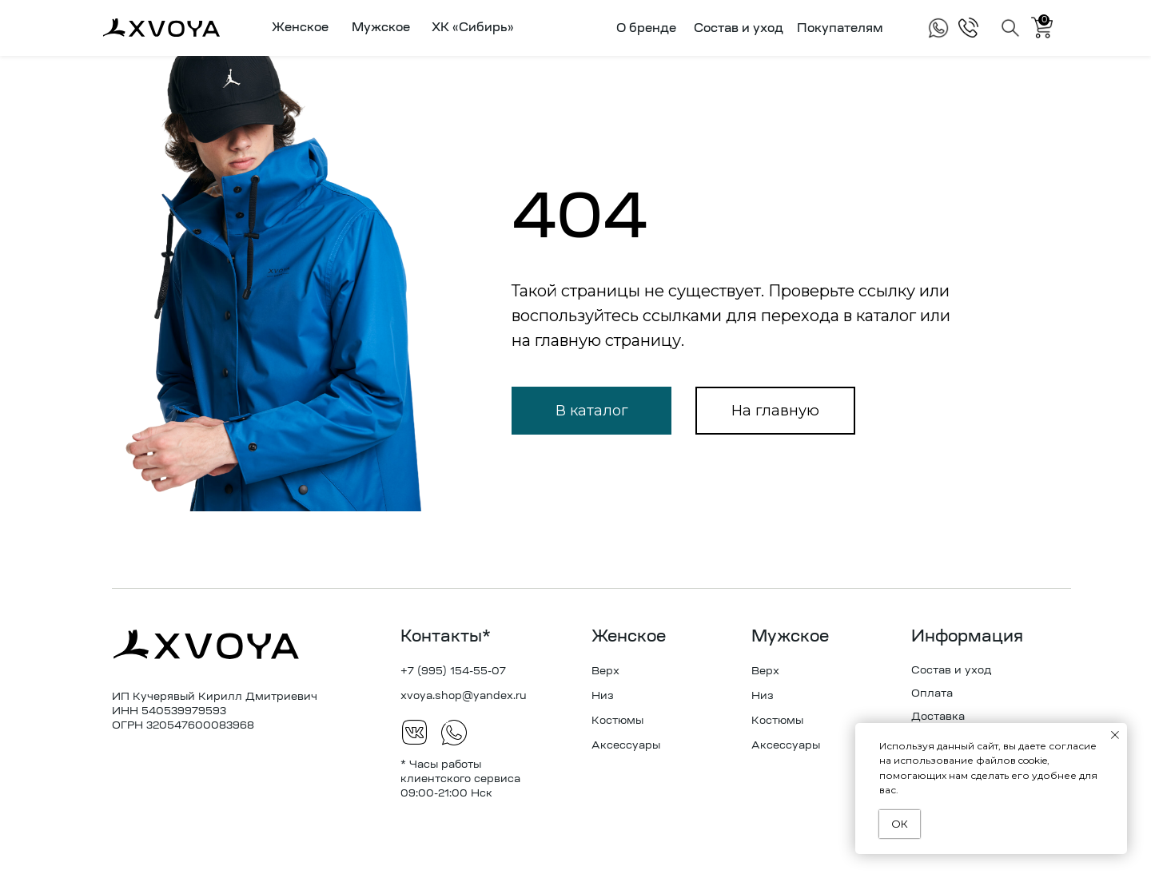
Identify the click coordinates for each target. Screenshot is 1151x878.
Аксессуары (625, 746)
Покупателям (840, 29)
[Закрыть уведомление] (1115, 735)
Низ (602, 696)
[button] (297, 28)
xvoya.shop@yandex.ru (463, 696)
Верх (605, 671)
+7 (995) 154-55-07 (453, 671)
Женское (628, 638)
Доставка (938, 717)
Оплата (932, 694)
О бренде (646, 29)
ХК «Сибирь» (473, 28)
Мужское (790, 638)
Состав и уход (738, 29)
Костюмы (617, 721)
